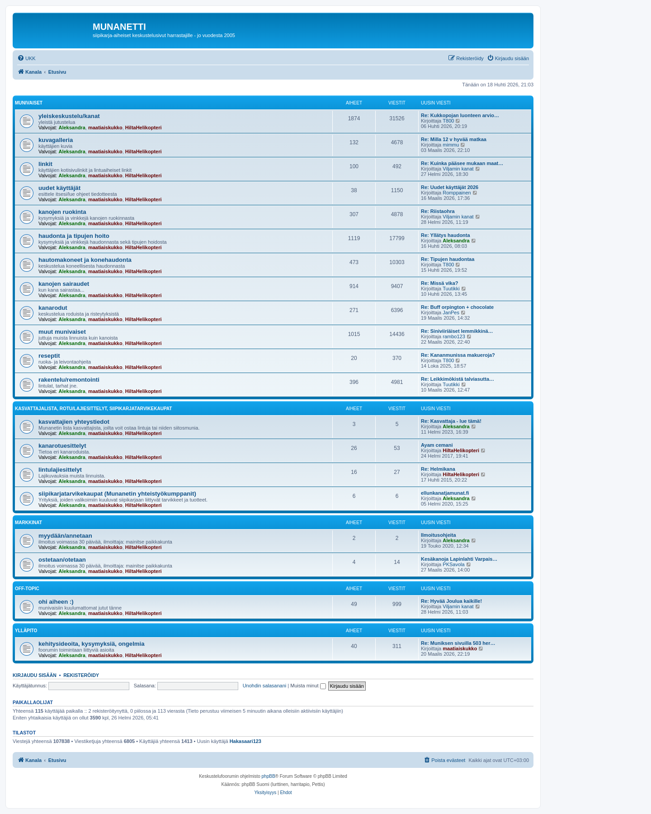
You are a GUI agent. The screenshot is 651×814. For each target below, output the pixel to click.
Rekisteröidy (81, 675)
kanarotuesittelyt (62, 445)
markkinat (28, 522)
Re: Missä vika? (439, 283)
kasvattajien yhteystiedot (73, 421)
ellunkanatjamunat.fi (445, 493)
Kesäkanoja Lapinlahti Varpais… (459, 559)
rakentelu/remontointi (68, 379)
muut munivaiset (62, 331)
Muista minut (308, 685)
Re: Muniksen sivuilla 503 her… (458, 643)
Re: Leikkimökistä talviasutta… (457, 379)
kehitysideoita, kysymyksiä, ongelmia (91, 643)
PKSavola (453, 564)
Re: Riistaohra (438, 211)
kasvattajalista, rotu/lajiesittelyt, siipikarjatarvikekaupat (93, 408)
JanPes (451, 312)
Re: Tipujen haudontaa (447, 259)
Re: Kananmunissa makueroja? (458, 355)
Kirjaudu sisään (35, 675)
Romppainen (457, 192)
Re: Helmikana (438, 469)
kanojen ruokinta (62, 211)
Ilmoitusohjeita (438, 535)
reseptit (49, 355)
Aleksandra (71, 127)
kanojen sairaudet (63, 283)
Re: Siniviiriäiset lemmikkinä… (457, 331)
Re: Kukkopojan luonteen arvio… (460, 115)
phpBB (268, 776)
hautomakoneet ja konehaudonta (85, 259)
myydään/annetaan (65, 535)
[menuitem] (26, 58)
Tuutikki (451, 288)
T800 (448, 120)
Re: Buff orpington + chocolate (457, 307)
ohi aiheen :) (56, 601)
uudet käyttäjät (59, 188)
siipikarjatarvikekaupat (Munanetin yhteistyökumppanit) (117, 493)
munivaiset (28, 102)
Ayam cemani (437, 445)
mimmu (451, 144)
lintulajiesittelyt (60, 469)
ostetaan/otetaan (62, 559)
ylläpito (26, 630)
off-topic (27, 588)
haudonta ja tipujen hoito (73, 235)
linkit (45, 164)
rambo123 (454, 336)
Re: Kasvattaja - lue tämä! (451, 421)
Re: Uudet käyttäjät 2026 (449, 187)
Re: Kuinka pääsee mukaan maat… (462, 163)
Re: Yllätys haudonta (445, 235)
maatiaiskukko (105, 127)
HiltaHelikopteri (143, 127)
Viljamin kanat (458, 168)
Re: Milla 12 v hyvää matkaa (453, 139)
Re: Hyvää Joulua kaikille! (451, 601)
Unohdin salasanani (265, 685)
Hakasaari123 (245, 741)
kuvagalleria (55, 140)
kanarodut (52, 307)
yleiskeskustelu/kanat (69, 116)
